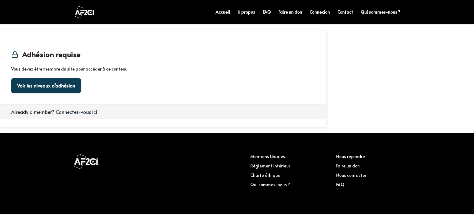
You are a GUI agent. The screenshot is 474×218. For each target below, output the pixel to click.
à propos (246, 12)
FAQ (267, 12)
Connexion (320, 12)
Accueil (223, 12)
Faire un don (290, 12)
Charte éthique (265, 175)
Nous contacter (351, 175)
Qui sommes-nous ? (380, 12)
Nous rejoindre (350, 156)
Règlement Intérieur (270, 166)
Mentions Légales (267, 156)
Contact (345, 12)
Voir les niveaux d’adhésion (46, 85)
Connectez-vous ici (76, 111)
